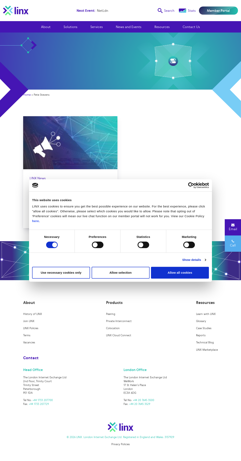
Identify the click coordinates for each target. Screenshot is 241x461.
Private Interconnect (119, 321)
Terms (26, 335)
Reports (200, 335)
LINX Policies (30, 328)
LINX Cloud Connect (118, 335)
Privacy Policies (120, 444)
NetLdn (102, 10)
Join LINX (28, 321)
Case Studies (203, 328)
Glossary (201, 321)
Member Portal (218, 10)
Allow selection (120, 272)
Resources (162, 27)
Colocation (113, 328)
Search (166, 10)
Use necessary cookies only (61, 272)
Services (96, 27)
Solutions (70, 27)
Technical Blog (205, 342)
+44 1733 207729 (39, 404)
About (46, 27)
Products (114, 302)
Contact (31, 357)
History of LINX (32, 314)
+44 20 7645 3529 (139, 404)
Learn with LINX (206, 314)
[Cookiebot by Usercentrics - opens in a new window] (191, 185)
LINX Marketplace (207, 349)
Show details (191, 259)
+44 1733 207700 (43, 400)
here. (36, 221)
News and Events (128, 27)
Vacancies (29, 342)
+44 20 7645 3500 (143, 400)
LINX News (38, 178)
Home (27, 95)
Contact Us (191, 27)
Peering (110, 314)
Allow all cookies (180, 272)
